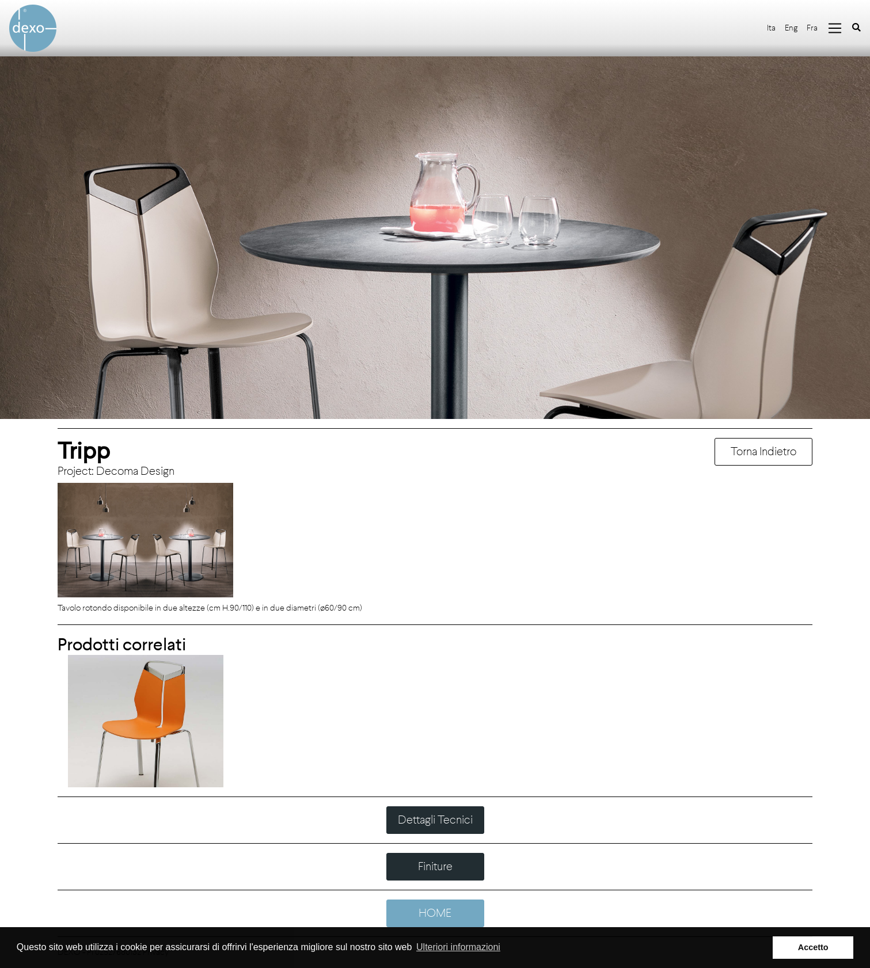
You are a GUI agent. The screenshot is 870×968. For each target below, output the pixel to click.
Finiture (435, 866)
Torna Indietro (763, 451)
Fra (812, 28)
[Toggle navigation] (835, 28)
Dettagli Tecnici (435, 819)
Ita (771, 28)
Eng (791, 28)
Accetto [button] (813, 947)
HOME (435, 913)
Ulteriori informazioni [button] (458, 947)
